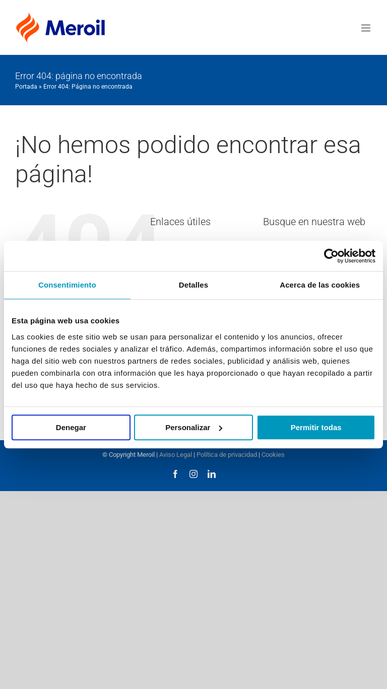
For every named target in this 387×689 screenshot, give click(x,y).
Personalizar (193, 427)
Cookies (273, 454)
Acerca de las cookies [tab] (320, 285)
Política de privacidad (227, 454)
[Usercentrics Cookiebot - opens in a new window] (331, 255)
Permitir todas (316, 427)
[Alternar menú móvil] (366, 28)
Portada (26, 86)
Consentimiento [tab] (67, 285)
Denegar (71, 427)
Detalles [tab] (193, 285)
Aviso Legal (175, 454)
